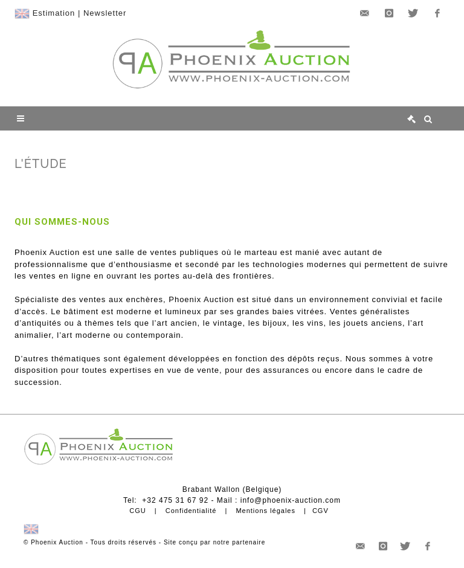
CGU (137, 510)
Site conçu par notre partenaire (214, 542)
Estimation (54, 13)
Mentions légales (265, 510)
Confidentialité (191, 510)
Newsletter (104, 13)
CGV (320, 510)
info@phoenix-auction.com (290, 500)
